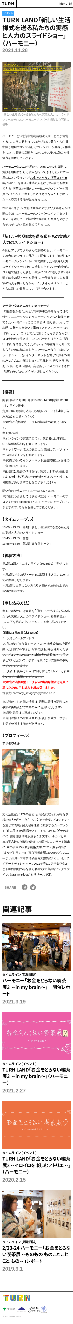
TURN (8, 4)
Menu (63, 4)
